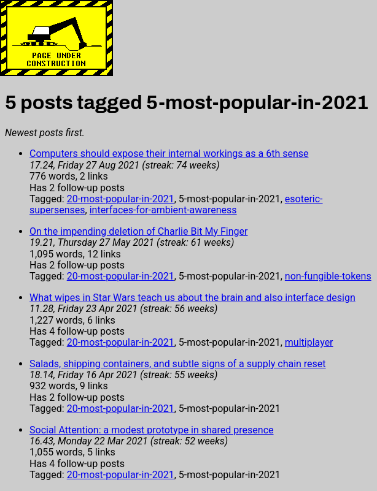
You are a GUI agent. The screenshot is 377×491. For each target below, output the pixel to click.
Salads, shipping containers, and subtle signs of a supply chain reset (177, 364)
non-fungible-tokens (328, 276)
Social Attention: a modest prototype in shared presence (151, 430)
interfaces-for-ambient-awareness (163, 210)
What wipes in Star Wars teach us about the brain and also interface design (192, 297)
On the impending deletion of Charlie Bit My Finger (138, 231)
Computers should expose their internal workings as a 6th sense (169, 153)
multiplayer (309, 342)
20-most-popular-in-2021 (120, 199)
